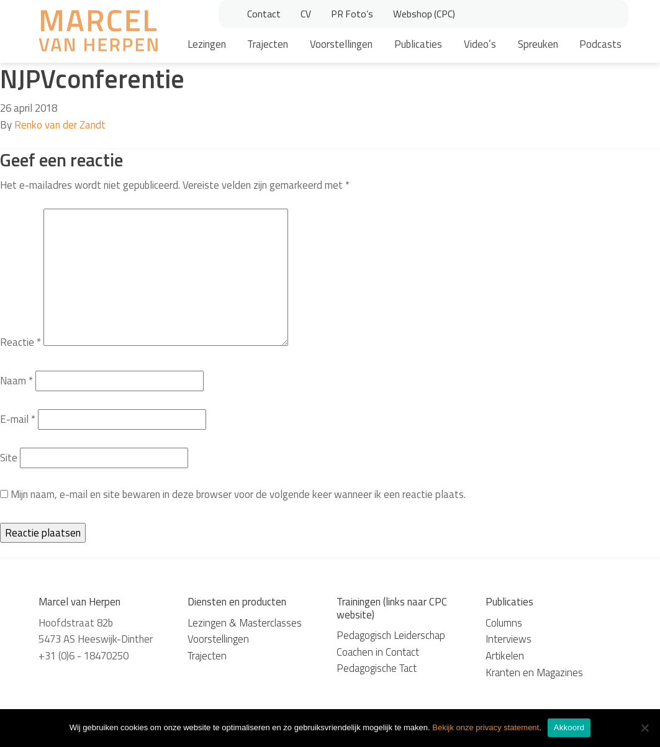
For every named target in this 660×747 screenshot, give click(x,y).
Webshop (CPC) (424, 13)
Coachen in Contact (378, 652)
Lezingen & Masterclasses (245, 623)
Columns (504, 623)
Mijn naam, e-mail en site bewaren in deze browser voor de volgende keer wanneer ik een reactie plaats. (238, 494)
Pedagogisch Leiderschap (391, 635)
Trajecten (267, 44)
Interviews (508, 639)
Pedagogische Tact (377, 668)
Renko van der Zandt (60, 125)
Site (8, 458)
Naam (16, 381)
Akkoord (569, 727)
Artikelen (505, 656)
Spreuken (538, 44)
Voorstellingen (341, 44)
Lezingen (207, 44)
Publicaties (418, 44)
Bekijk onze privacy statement (485, 727)
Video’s (480, 44)
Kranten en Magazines (534, 672)
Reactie (20, 342)
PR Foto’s (352, 13)
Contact (264, 13)
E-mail (17, 419)
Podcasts (600, 44)
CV (306, 13)
